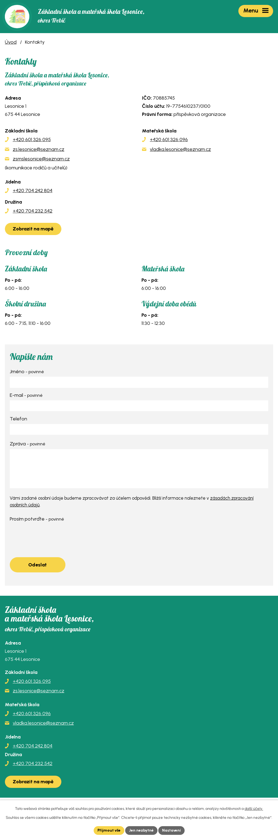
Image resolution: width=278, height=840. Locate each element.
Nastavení (171, 830)
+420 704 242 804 (32, 191)
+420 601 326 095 (32, 139)
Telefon (18, 419)
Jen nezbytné (141, 830)
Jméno (27, 372)
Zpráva (27, 444)
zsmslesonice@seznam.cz (41, 159)
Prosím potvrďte (37, 519)
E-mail (26, 395)
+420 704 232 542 (32, 211)
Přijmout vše (109, 830)
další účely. (254, 808)
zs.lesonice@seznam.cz (38, 149)
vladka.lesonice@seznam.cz (180, 149)
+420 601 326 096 (169, 139)
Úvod (11, 42)
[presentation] (51, 535)
